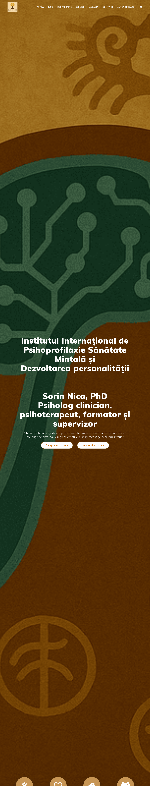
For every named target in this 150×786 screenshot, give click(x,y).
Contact (108, 7)
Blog (50, 7)
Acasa (40, 7)
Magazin (93, 7)
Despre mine (64, 7)
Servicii (80, 7)
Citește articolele (57, 445)
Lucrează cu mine (93, 445)
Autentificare (125, 7)
